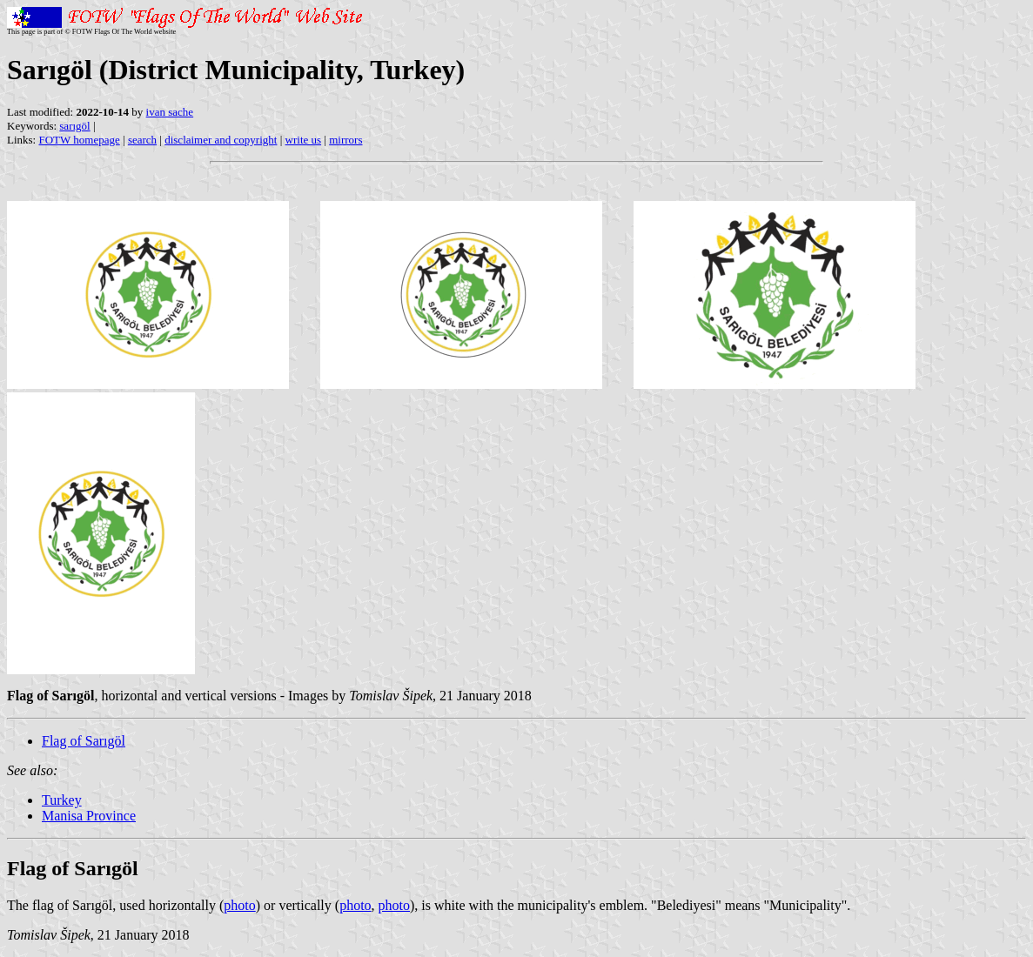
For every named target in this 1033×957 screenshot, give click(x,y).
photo (239, 905)
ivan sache (170, 111)
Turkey (62, 800)
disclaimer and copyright (220, 139)
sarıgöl (74, 125)
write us (303, 139)
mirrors (345, 139)
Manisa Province (89, 815)
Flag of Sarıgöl (83, 740)
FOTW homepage (78, 139)
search (142, 139)
